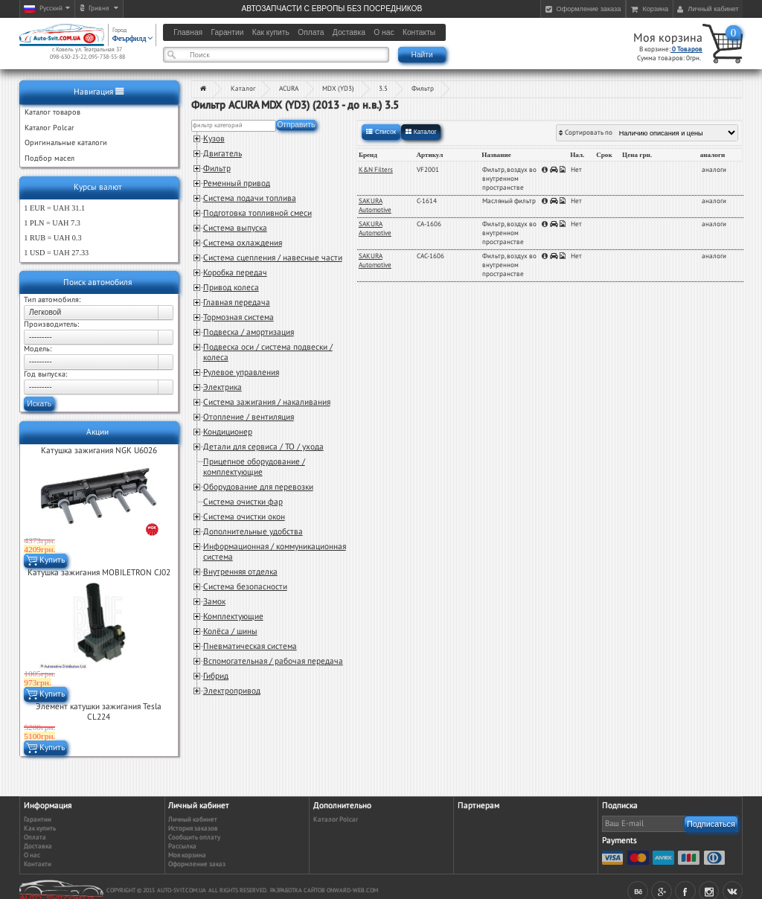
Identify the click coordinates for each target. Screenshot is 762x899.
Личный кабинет (192, 820)
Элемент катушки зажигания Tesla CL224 (98, 712)
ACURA (288, 89)
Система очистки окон (244, 517)
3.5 (383, 89)
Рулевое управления (241, 372)
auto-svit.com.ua (181, 890)
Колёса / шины (230, 631)
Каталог (243, 89)
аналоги (714, 170)
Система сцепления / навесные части (272, 258)
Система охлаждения (242, 243)
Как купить (40, 829)
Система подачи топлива (249, 198)
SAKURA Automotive (375, 205)
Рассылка (182, 846)
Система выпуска (235, 228)
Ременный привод (236, 183)
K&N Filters (376, 170)
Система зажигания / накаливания (266, 402)
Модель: (37, 349)
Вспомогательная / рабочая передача (273, 661)
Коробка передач (235, 273)
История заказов (193, 829)
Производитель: (51, 324)
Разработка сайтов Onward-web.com (324, 890)
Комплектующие (233, 616)
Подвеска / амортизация (248, 332)
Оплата (35, 838)
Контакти (37, 864)
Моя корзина (667, 38)
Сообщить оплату (194, 838)
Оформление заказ (196, 864)
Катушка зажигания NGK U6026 (99, 450)
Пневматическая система (250, 646)
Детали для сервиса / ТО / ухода (263, 447)
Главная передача (236, 302)
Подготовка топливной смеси (257, 213)
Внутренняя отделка (240, 572)
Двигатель (222, 154)
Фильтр (423, 89)
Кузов (214, 139)
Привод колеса (231, 287)
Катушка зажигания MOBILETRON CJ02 (99, 573)
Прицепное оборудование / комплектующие (254, 467)
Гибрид (215, 676)
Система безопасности (245, 587)
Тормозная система (238, 317)
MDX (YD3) (338, 89)
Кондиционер (227, 432)
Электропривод (231, 691)
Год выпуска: (45, 374)
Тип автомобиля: (52, 299)
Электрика (222, 387)
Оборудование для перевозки (258, 487)
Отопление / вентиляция (248, 417)
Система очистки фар (243, 502)
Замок (214, 602)
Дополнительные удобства (253, 532)
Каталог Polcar (335, 820)
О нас (32, 855)
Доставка (38, 846)
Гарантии (37, 820)
